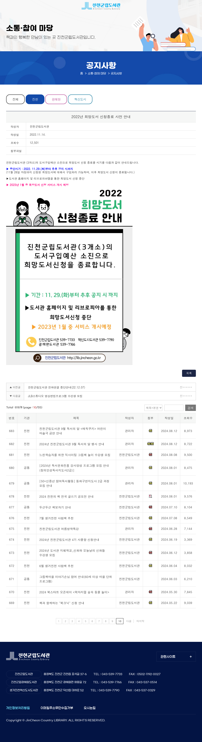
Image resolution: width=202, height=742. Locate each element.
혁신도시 (81, 99)
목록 (189, 373)
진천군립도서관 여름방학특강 (59, 529)
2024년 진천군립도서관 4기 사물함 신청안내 (69, 540)
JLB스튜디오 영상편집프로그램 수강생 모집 (55, 396)
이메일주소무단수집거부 (56, 707)
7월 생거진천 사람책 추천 (56, 518)
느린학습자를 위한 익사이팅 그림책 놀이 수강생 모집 (74, 455)
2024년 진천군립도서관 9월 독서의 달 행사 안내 (71, 444)
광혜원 (56, 99)
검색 (191, 408)
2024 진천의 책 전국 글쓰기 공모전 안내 (66, 497)
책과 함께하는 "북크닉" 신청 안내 (61, 603)
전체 (15, 99)
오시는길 (90, 707)
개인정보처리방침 (18, 707)
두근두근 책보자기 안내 (55, 507)
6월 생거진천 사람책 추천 (56, 566)
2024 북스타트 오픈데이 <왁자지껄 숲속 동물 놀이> (74, 592)
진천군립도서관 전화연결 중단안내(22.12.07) (56, 387)
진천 (35, 99)
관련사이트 (168, 656)
